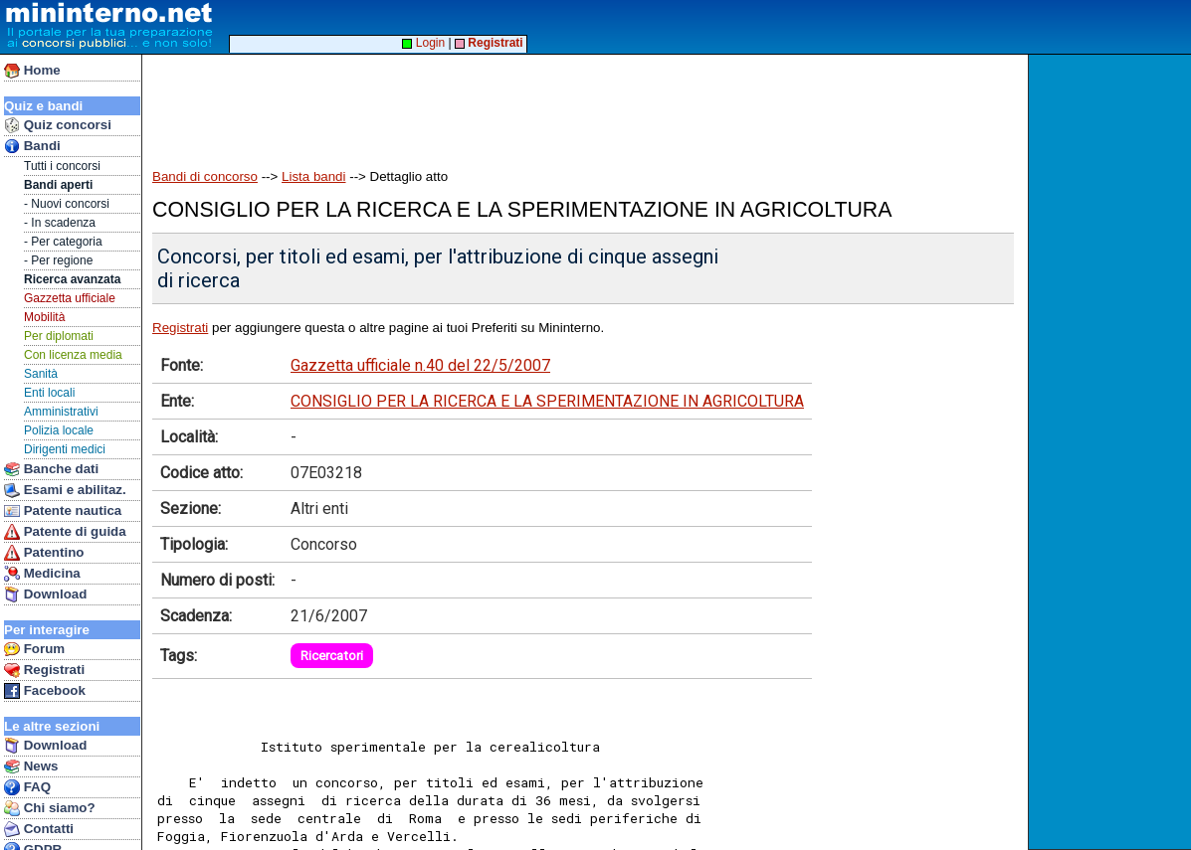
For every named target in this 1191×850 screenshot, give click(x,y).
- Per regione (58, 260)
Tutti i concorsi (62, 166)
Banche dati (51, 469)
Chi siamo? (50, 808)
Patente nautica (62, 511)
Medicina (42, 574)
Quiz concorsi (57, 125)
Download (45, 594)
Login (423, 43)
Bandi (32, 146)
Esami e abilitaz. (65, 490)
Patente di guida (65, 532)
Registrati (44, 670)
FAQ (27, 787)
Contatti (39, 829)
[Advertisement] (506, 101)
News (31, 766)
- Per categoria (63, 242)
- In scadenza (60, 223)
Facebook (45, 691)
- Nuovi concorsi (66, 204)
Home (32, 71)
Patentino (44, 553)
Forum (34, 649)
